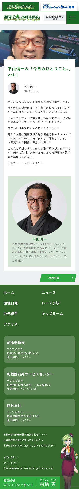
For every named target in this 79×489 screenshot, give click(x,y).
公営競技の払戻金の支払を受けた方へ (23, 439)
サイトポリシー (12, 462)
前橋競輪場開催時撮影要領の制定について (26, 434)
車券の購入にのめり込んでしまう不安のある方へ (29, 445)
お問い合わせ (10, 457)
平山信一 (39, 239)
